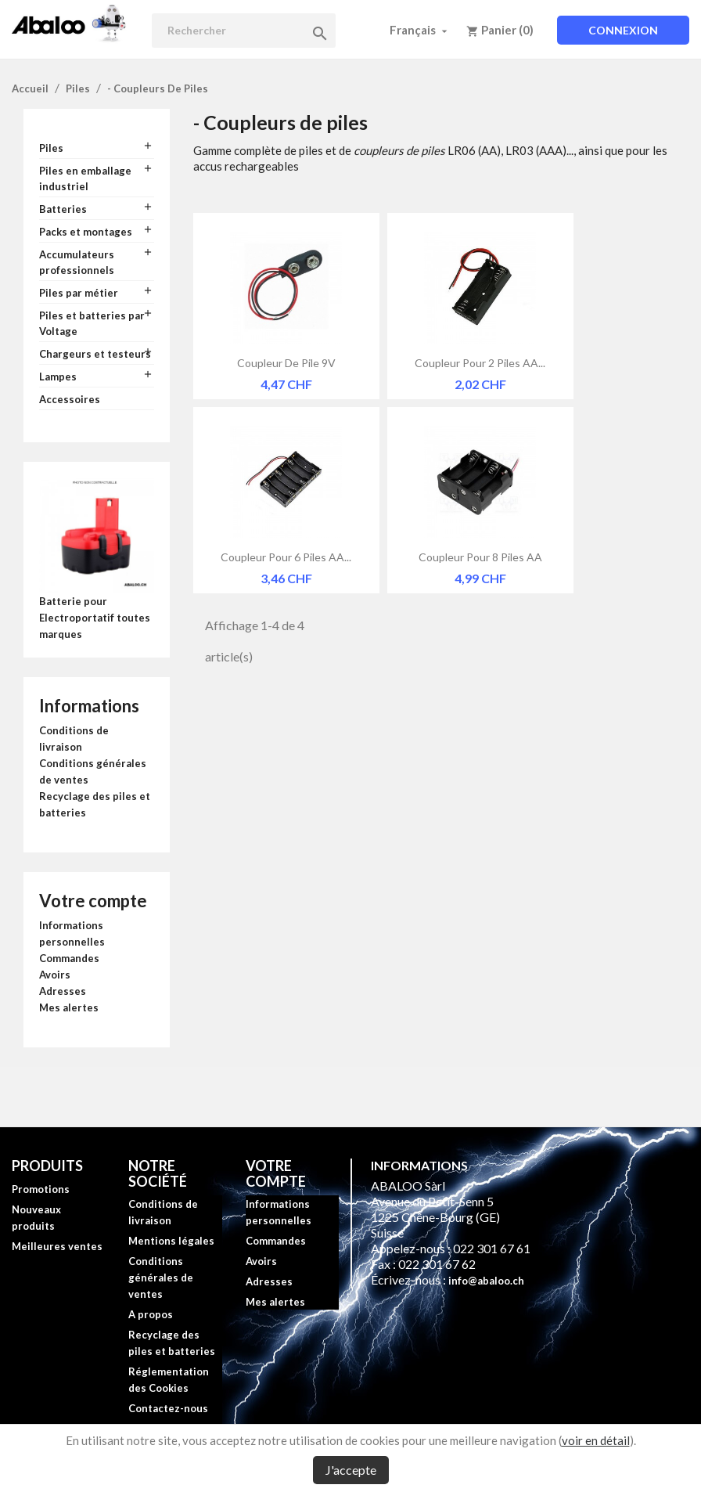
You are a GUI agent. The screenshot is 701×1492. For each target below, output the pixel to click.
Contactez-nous (168, 1408)
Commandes (69, 958)
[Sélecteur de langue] (420, 29)
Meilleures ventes (57, 1246)
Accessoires (69, 399)
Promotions (41, 1189)
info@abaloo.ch (486, 1280)
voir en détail (596, 1440)
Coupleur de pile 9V (286, 363)
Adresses (62, 991)
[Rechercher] (244, 30)
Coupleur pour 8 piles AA (480, 557)
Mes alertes (69, 1007)
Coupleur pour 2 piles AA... (480, 363)
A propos (150, 1314)
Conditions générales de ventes (160, 1277)
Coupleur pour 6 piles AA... (286, 557)
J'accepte (350, 1469)
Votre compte (93, 900)
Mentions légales (171, 1240)
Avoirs (54, 974)
